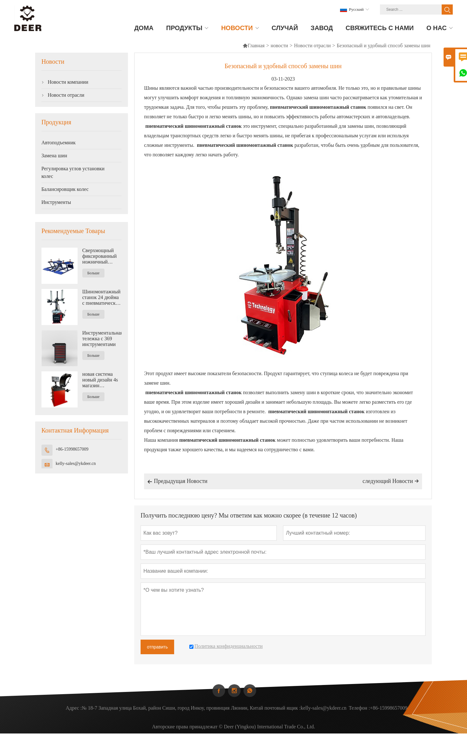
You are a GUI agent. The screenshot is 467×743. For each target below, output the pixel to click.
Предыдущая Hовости (177, 481)
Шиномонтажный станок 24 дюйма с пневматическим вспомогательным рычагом (102, 297)
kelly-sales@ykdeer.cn (76, 463)
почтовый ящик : (282, 715)
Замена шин (54, 155)
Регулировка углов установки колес (73, 172)
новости (279, 45)
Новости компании (68, 82)
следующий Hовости (391, 481)
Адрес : (74, 715)
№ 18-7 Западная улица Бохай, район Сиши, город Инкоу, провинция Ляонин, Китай (172, 715)
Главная (254, 45)
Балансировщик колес (65, 189)
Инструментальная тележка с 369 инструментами (102, 338)
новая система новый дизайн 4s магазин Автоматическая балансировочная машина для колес (101, 379)
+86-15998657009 (72, 449)
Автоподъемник (58, 142)
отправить (157, 646)
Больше (93, 273)
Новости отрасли (312, 45)
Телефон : (359, 715)
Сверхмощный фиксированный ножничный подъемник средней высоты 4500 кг (99, 256)
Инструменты (56, 202)
